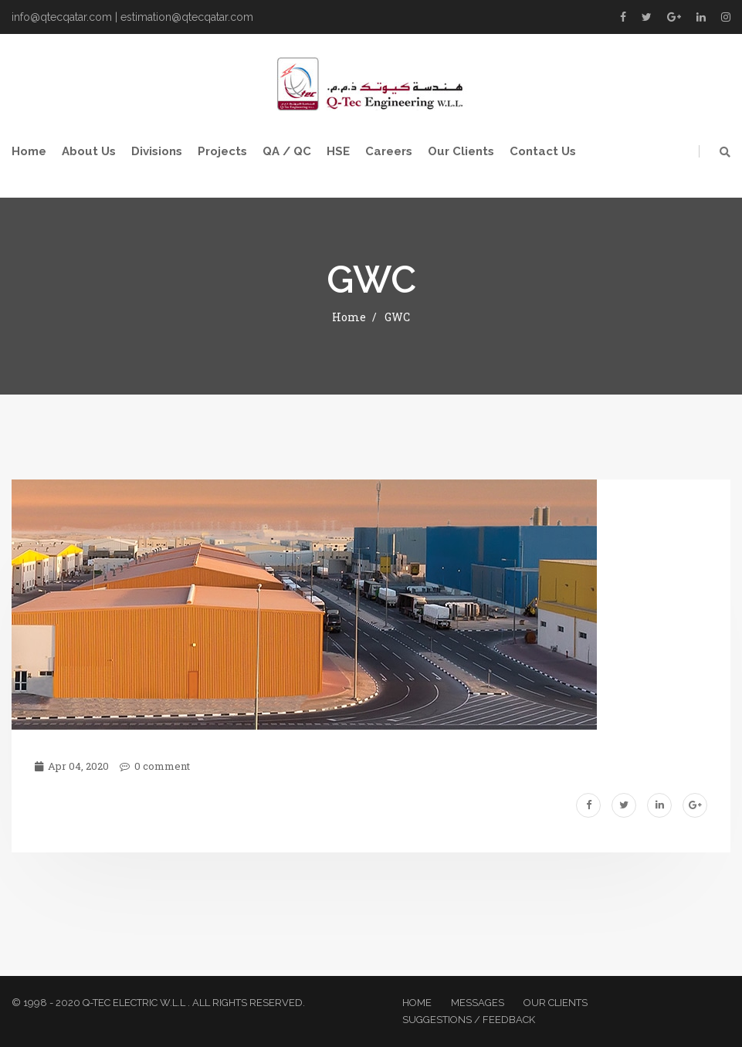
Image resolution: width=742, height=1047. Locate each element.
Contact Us (543, 151)
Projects (222, 151)
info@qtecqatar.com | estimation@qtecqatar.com (132, 17)
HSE (338, 151)
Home (29, 151)
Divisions (156, 151)
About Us (89, 151)
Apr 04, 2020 (72, 766)
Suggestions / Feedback (468, 1019)
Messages (477, 1002)
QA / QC (287, 151)
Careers (388, 151)
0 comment (155, 766)
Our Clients (461, 151)
